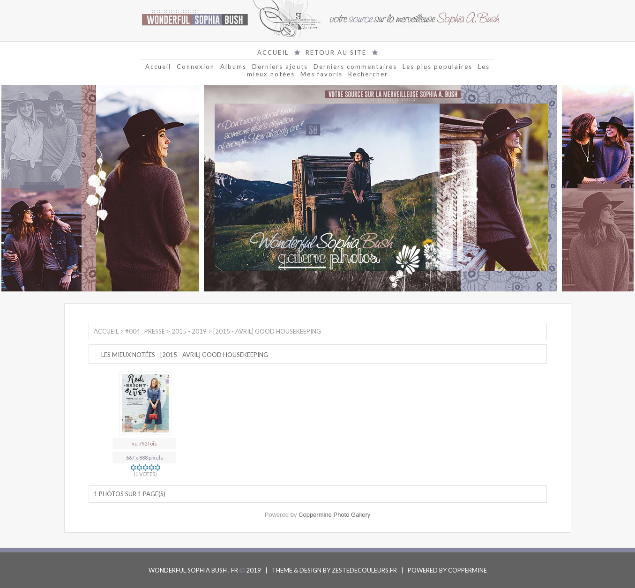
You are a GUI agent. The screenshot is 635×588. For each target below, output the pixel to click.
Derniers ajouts (280, 66)
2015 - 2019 (189, 331)
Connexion (196, 66)
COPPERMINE (467, 570)
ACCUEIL (273, 52)
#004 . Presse (145, 331)
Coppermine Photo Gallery (334, 514)
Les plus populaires (437, 66)
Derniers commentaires (355, 66)
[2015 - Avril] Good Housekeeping (267, 331)
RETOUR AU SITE (336, 52)
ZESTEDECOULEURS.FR (364, 570)
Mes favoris (321, 74)
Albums (233, 66)
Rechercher (368, 74)
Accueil (158, 66)
